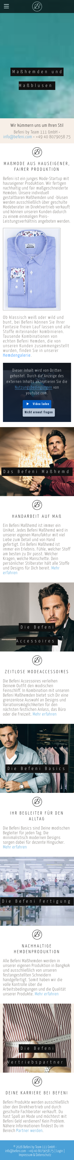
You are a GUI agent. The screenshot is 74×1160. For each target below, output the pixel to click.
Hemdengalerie (17, 355)
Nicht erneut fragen (39, 412)
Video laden (41, 404)
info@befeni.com (17, 137)
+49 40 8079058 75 (53, 137)
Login (59, 1151)
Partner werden (29, 1130)
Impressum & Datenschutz (35, 1155)
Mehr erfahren (45, 714)
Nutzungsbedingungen (33, 387)
